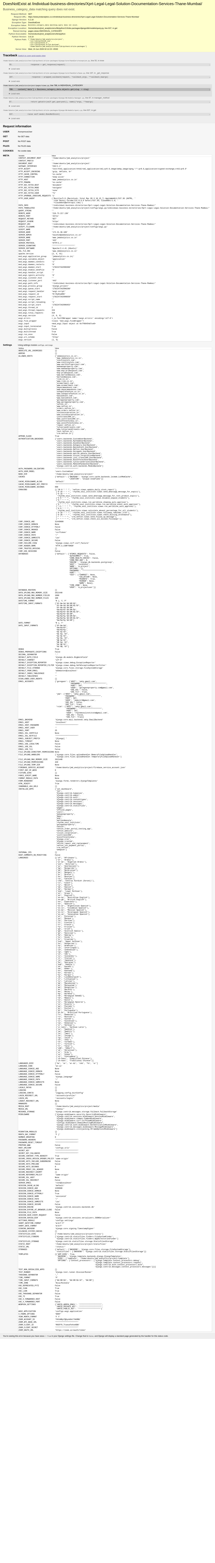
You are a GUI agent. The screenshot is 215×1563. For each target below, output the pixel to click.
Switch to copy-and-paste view (32, 57)
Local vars (15, 71)
